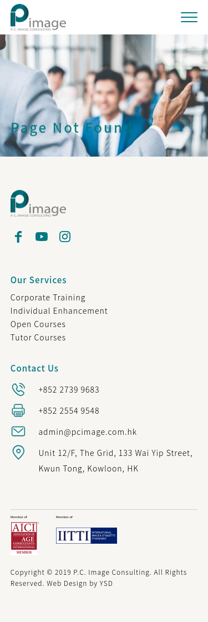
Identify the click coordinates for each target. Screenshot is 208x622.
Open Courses (38, 323)
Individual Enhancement (59, 310)
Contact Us (35, 368)
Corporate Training (48, 297)
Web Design (67, 583)
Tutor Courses (38, 337)
